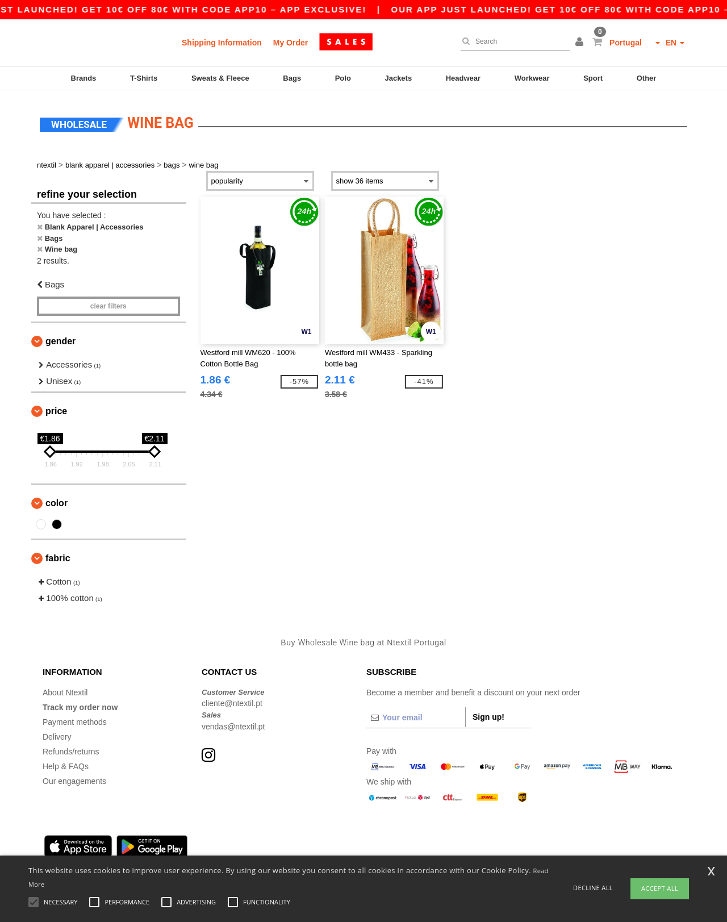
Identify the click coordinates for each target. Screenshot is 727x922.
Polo (343, 78)
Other (647, 78)
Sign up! (488, 714)
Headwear (463, 78)
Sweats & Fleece (220, 78)
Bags (292, 78)
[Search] (512, 41)
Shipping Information (222, 42)
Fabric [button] (57, 556)
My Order (290, 42)
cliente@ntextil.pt (232, 701)
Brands (84, 78)
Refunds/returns (71, 749)
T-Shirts (143, 78)
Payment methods (75, 719)
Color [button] (56, 501)
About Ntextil (65, 690)
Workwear (532, 78)
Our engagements (74, 778)
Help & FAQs (66, 764)
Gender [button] (60, 339)
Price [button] (56, 409)
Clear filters (108, 304)
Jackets (398, 78)
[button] (581, 42)
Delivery (57, 734)
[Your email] (415, 715)
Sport (593, 78)
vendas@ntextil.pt (233, 724)
